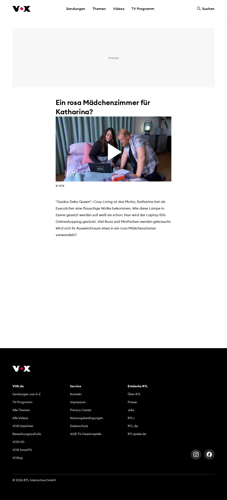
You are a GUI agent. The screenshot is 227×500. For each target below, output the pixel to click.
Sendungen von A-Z (26, 394)
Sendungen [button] (75, 8)
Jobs (131, 410)
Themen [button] (99, 8)
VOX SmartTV (22, 450)
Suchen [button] (206, 8)
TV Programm (142, 8)
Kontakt (76, 394)
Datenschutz (79, 426)
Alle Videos (20, 418)
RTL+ (131, 418)
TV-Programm (22, 402)
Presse (132, 402)
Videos (118, 8)
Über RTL (134, 394)
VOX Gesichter (22, 426)
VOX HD (18, 442)
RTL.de (133, 426)
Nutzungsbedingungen (86, 418)
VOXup (17, 458)
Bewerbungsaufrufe (26, 434)
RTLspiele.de (137, 434)
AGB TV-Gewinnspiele (85, 434)
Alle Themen (21, 410)
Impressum (78, 402)
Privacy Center (81, 410)
